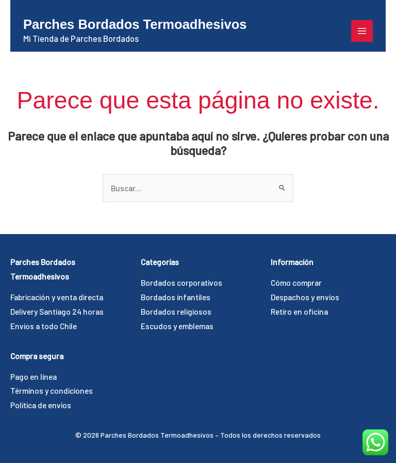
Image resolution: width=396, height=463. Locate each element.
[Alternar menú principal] (362, 31)
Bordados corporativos (181, 282)
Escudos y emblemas (177, 326)
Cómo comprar (296, 282)
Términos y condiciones (51, 390)
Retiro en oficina (299, 311)
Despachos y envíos (305, 297)
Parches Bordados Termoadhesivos (134, 24)
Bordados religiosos (176, 311)
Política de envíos (40, 405)
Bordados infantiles (175, 297)
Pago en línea (33, 376)
